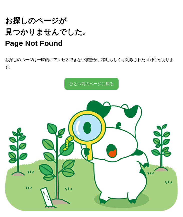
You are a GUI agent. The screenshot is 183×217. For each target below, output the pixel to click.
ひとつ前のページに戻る (91, 84)
